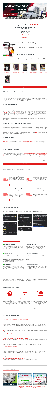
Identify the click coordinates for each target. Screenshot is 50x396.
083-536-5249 (25, 36)
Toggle (2, 2)
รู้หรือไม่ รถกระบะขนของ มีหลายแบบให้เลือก (9, 387)
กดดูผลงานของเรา (25, 87)
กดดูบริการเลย (13, 199)
